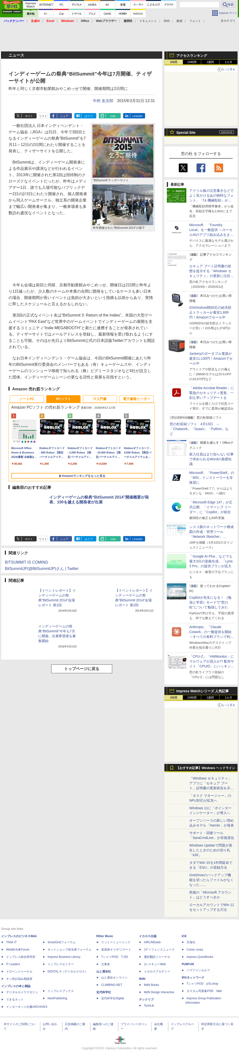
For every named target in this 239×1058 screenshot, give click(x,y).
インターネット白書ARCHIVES (26, 1007)
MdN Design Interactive (159, 992)
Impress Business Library (64, 957)
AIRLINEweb (152, 942)
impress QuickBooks (200, 957)
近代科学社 (103, 992)
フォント (195, 21)
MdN (142, 979)
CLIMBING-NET (111, 985)
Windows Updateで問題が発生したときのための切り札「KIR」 (210, 850)
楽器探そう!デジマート (116, 949)
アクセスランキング (191, 56)
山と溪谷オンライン (114, 977)
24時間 (191, 62)
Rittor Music (104, 936)
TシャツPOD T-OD (114, 957)
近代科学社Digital (112, 998)
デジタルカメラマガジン (22, 992)
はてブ (89, 116)
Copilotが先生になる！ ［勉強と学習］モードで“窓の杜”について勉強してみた (210, 602)
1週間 (210, 62)
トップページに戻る (81, 669)
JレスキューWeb (155, 964)
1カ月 (228, 62)
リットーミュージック (115, 942)
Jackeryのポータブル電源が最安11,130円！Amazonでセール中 (211, 358)
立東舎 (105, 964)
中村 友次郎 (103, 101)
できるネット (15, 999)
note (113, 116)
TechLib (149, 1005)
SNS (167, 21)
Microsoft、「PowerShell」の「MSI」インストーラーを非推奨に (211, 477)
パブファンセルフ (198, 970)
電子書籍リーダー (136, 399)
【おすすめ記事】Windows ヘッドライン (205, 768)
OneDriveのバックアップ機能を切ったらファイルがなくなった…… (211, 880)
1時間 (174, 62)
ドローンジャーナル (19, 971)
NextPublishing (57, 998)
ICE (184, 936)
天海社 (191, 942)
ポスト (29, 116)
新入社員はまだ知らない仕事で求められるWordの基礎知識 (211, 459)
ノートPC (26, 399)
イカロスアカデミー (157, 971)
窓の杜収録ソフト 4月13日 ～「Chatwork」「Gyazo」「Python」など (199, 429)
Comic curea (195, 949)
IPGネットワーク (193, 977)
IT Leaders (13, 964)
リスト (43, 116)
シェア (64, 116)
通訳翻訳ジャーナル (157, 957)
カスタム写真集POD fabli (204, 991)
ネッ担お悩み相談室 (19, 979)
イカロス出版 (148, 936)
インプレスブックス (61, 991)
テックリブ (146, 999)
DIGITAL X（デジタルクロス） (68, 971)
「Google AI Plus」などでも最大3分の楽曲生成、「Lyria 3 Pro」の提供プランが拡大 (211, 561)
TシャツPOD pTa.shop (202, 983)
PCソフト (63, 399)
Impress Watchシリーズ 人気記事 (202, 691)
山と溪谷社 (103, 971)
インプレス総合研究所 (20, 957)
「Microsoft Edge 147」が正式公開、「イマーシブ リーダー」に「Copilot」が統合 (210, 507)
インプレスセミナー (61, 964)
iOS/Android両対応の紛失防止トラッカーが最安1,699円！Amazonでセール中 (210, 312)
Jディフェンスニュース (159, 949)
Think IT (11, 942)
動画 (179, 21)
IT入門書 (100, 399)
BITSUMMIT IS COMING (26, 562)
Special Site (186, 133)
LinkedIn (137, 116)
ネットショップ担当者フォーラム (69, 949)
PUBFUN (188, 964)
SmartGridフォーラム (62, 942)
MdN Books (151, 985)
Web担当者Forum (17, 949)
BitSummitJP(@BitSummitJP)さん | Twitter (42, 569)
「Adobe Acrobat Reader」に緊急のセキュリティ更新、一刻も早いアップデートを (211, 393)
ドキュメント (148, 21)
